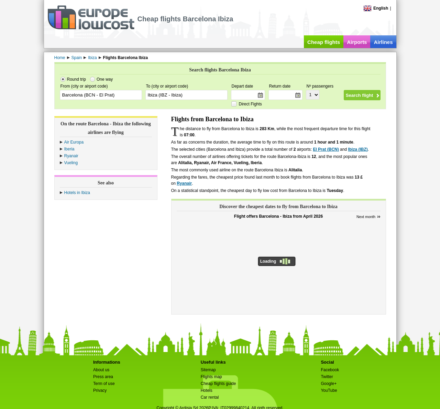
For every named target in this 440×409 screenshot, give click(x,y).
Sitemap (208, 369)
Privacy (100, 390)
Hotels (206, 390)
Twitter (327, 376)
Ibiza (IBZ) (357, 149)
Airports (357, 42)
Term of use (104, 383)
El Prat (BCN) (326, 149)
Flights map (211, 376)
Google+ (329, 383)
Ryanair (71, 156)
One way (105, 79)
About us (101, 369)
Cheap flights (323, 42)
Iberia (69, 149)
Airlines (383, 42)
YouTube (329, 390)
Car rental (210, 397)
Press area (103, 376)
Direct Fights (250, 104)
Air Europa (74, 142)
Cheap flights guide (218, 383)
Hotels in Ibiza (77, 192)
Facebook (330, 369)
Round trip (76, 79)
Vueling (71, 162)
